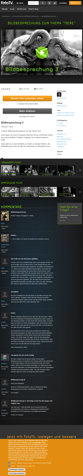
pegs (2, 223)
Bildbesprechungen (48, 16)
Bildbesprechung (62, 106)
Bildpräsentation (61, 141)
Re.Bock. (4, 363)
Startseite (6, 16)
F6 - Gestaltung (61, 125)
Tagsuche (54, 3)
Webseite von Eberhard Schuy (65, 113)
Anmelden (63, 3)
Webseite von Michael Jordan (65, 115)
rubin (2, 268)
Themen (5, 9)
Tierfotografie (61, 146)
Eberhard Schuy (61, 98)
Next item (80, 170)
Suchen (43, 3)
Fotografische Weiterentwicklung (26, 16)
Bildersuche (49, 3)
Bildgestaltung (61, 134)
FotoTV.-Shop (33, 9)
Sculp (3, 301)
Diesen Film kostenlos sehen (27, 98)
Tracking (13, 463)
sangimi (3, 389)
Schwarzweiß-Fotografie (64, 139)
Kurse (12, 9)
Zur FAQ (62, 220)
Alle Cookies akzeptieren (17, 473)
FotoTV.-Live (21, 9)
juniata (3, 322)
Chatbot (13, 466)
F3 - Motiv (60, 123)
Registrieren (75, 3)
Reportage (60, 136)
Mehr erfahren (27, 111)
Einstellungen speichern (16, 469)
